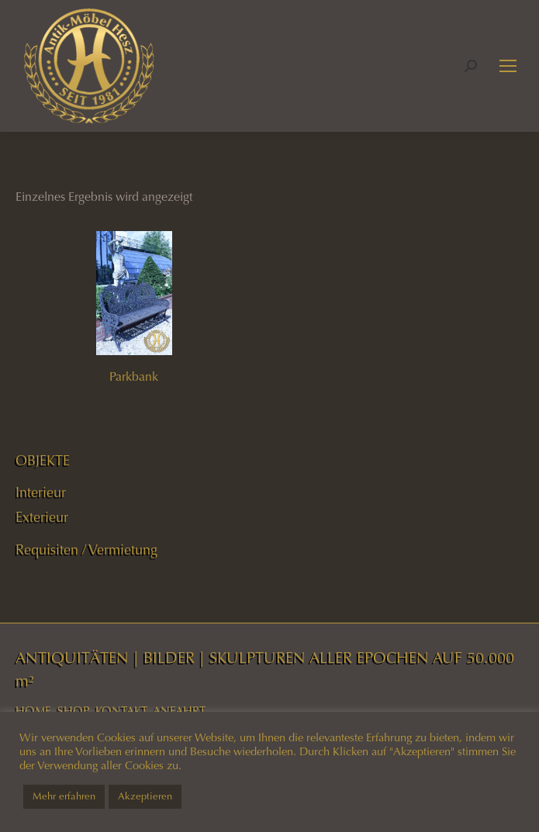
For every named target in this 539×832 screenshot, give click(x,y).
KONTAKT (121, 711)
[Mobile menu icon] (507, 65)
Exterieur (42, 517)
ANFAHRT (179, 711)
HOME (33, 711)
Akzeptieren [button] (145, 796)
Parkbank (133, 376)
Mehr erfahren (64, 796)
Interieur (41, 492)
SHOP (73, 711)
